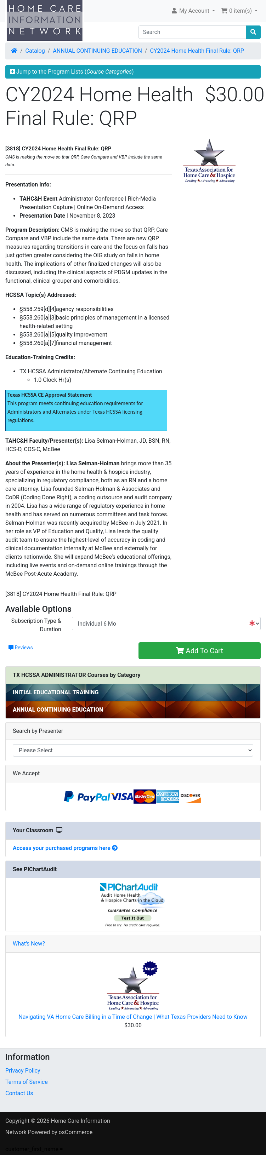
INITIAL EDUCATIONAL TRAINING (56, 692)
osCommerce (76, 1132)
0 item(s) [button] (237, 10)
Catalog (35, 50)
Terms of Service (26, 1082)
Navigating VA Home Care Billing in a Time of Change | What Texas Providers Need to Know (132, 1016)
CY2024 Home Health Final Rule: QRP (197, 50)
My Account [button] (191, 10)
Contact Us (19, 1093)
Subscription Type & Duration (36, 625)
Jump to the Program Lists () (72, 71)
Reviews (21, 647)
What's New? (29, 943)
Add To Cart (199, 651)
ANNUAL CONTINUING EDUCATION (97, 50)
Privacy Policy (22, 1070)
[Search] (192, 32)
